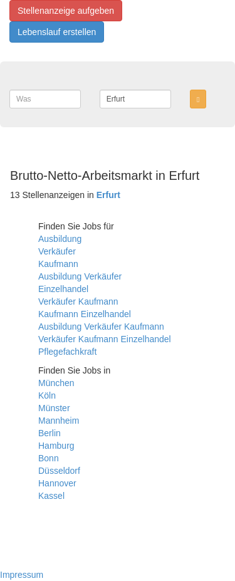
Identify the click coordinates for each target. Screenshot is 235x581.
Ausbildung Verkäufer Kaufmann (101, 327)
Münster (54, 408)
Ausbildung (59, 239)
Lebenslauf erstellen (57, 32)
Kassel (51, 496)
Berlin (49, 433)
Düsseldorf (59, 471)
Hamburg (56, 446)
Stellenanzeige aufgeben (66, 11)
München (56, 383)
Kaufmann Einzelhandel (84, 314)
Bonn (48, 458)
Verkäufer (57, 251)
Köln (47, 395)
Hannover (57, 483)
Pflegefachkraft (67, 352)
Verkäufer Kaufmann (78, 301)
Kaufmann (58, 264)
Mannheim (58, 421)
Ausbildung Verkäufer (80, 276)
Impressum (21, 575)
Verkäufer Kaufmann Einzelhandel (104, 339)
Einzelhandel (63, 289)
